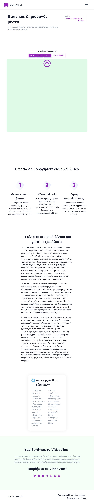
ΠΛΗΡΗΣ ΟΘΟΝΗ (59, 55)
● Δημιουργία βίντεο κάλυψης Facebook (54, 404)
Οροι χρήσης (62, 495)
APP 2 (40, 55)
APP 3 (47, 55)
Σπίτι (66, 16)
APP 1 (32, 55)
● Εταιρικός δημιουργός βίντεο (53, 420)
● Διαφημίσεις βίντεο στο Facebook (36, 393)
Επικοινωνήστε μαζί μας (76, 498)
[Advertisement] (49, 38)
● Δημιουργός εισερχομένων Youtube (37, 423)
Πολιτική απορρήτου (77, 495)
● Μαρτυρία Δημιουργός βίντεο (53, 412)
